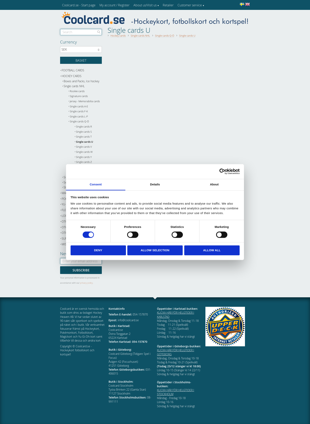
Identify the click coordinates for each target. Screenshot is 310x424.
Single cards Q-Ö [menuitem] (79, 121)
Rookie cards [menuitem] (77, 91)
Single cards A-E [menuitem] (79, 106)
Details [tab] (155, 184)
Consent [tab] (96, 184)
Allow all (212, 250)
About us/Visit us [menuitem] (145, 5)
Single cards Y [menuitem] (84, 157)
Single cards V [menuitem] (84, 146)
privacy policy (86, 282)
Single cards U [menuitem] (84, 142)
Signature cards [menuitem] (79, 96)
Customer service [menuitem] (190, 5)
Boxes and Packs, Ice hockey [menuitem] (81, 81)
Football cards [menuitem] (73, 70)
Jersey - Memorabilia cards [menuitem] (85, 101)
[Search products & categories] (81, 32)
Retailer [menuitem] (168, 5)
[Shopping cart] (81, 60)
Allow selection (155, 250)
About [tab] (214, 184)
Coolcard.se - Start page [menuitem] (78, 5)
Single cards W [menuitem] (84, 152)
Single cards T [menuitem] (84, 136)
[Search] (99, 32)
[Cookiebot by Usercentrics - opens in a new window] (222, 171)
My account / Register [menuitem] (114, 5)
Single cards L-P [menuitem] (79, 116)
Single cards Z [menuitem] (84, 162)
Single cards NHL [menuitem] (74, 86)
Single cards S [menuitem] (84, 131)
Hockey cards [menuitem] (71, 76)
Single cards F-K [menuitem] (79, 111)
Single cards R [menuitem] (84, 126)
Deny (98, 250)
